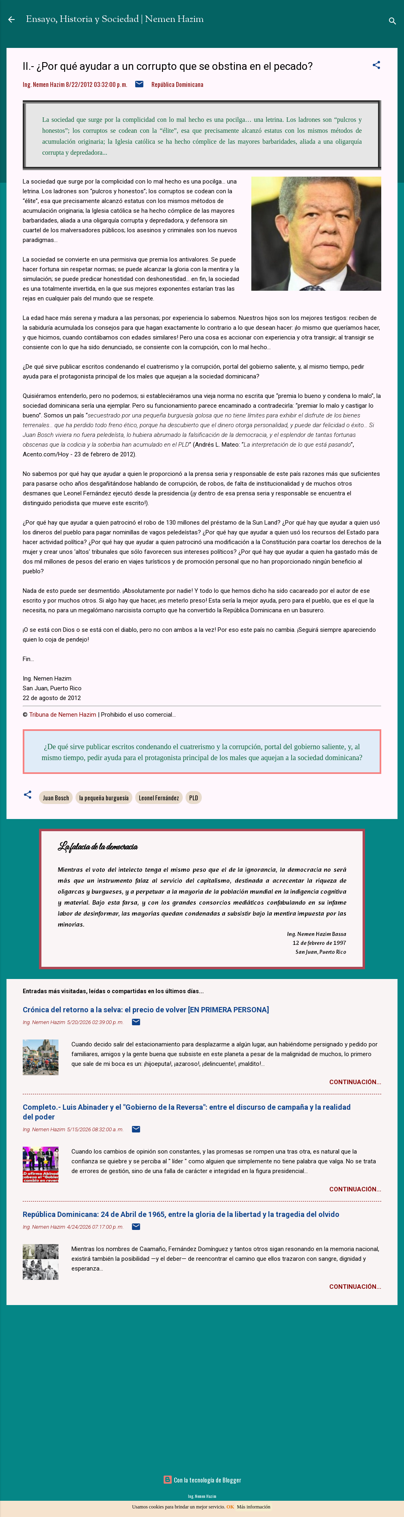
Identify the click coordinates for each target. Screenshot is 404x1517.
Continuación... (355, 1082)
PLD (193, 797)
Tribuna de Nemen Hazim (62, 714)
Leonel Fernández (159, 797)
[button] (376, 66)
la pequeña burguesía (104, 797)
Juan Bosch (56, 797)
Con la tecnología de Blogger (202, 1479)
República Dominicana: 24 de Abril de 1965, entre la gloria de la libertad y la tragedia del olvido (181, 1214)
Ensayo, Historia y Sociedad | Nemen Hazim (115, 19)
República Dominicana (177, 84)
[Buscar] (393, 22)
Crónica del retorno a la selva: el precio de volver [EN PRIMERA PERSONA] (146, 1009)
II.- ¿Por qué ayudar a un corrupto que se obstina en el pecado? (168, 66)
